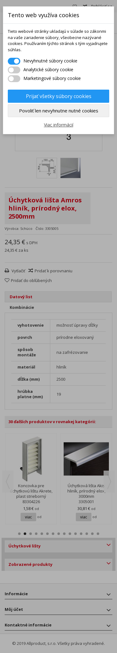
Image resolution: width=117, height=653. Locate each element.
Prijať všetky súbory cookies (58, 96)
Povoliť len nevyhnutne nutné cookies (58, 110)
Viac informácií (58, 125)
